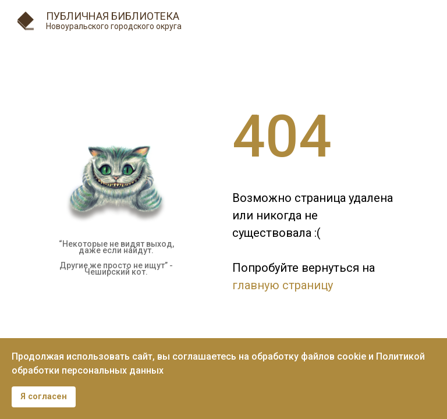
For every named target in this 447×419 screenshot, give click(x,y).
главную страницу (282, 285)
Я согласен (43, 397)
